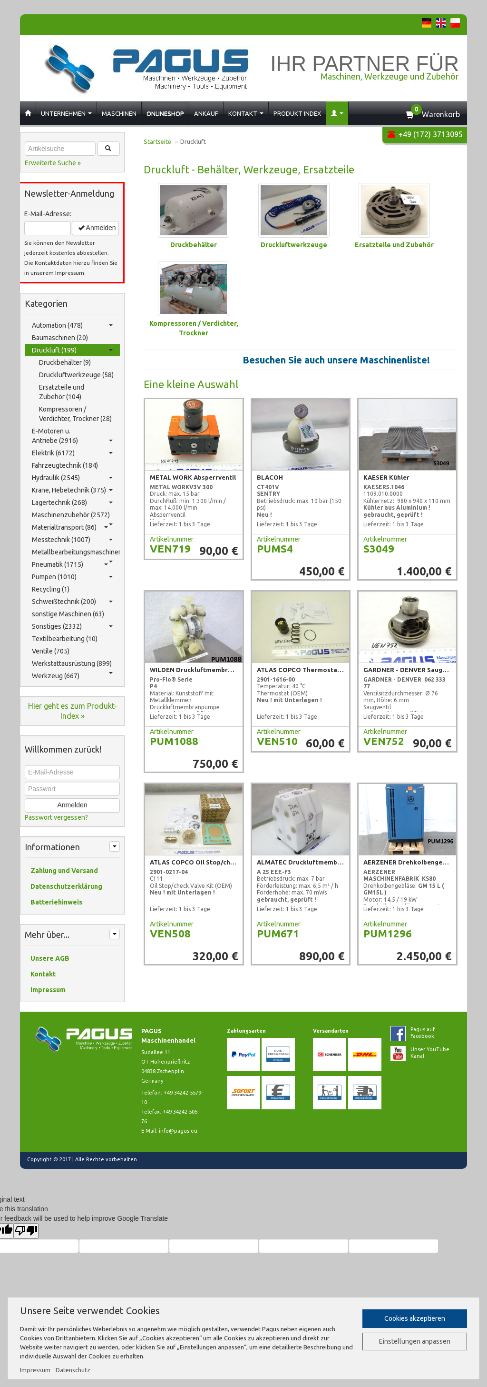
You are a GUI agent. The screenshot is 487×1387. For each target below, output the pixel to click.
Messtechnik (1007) (72, 539)
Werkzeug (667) (55, 676)
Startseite (157, 141)
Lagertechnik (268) (72, 502)
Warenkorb (441, 114)
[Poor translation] (26, 1231)
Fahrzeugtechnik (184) (65, 465)
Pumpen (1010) (72, 577)
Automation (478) (72, 325)
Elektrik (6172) (72, 453)
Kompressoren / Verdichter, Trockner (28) (75, 413)
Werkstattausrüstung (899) (72, 665)
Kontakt (245, 113)
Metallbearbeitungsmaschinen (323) (76, 553)
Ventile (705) (50, 651)
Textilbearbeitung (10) (64, 639)
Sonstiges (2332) (72, 626)
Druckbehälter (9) (65, 362)
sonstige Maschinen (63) (68, 614)
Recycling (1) (50, 589)
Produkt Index (297, 113)
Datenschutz (73, 1370)
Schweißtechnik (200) (72, 601)
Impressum (35, 1370)
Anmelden (97, 227)
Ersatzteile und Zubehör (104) (61, 392)
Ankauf (206, 113)
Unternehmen (66, 113)
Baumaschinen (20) (60, 338)
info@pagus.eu (178, 1131)
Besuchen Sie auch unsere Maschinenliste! (343, 359)
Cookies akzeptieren (414, 1318)
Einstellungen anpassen (414, 1341)
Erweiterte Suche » (53, 163)
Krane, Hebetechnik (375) (72, 490)
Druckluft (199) (72, 350)
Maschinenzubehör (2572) (72, 516)
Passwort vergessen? (56, 817)
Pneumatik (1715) (70, 564)
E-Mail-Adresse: (47, 214)
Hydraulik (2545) (72, 478)
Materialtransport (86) (70, 527)
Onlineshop (165, 113)
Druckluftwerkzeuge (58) (76, 375)
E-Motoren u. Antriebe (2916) (72, 435)
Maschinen (119, 113)
